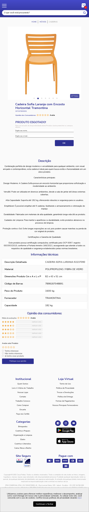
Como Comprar (23, 405)
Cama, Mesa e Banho (22, 448)
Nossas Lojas (22, 392)
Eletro (22, 439)
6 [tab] (53, 98)
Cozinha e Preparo (22, 431)
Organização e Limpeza (22, 435)
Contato (23, 396)
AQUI (80, 498)
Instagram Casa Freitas (66, 423)
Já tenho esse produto (14, 356)
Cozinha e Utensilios (23, 444)
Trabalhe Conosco (22, 401)
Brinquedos (22, 426)
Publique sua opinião (18, 361)
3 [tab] (41, 98)
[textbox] (44, 12)
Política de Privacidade (65, 388)
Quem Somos (22, 384)
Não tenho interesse (13, 353)
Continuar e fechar (44, 504)
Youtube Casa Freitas (73, 423)
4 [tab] (45, 98)
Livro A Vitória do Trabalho (23, 388)
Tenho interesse (12, 351)
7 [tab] (57, 98)
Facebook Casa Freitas (58, 423)
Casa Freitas (44, 5)
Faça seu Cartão (22, 414)
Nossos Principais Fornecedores (65, 405)
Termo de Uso (65, 384)
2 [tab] (38, 98)
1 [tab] (34, 98)
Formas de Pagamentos (65, 401)
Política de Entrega (65, 396)
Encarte (23, 409)
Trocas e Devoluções (65, 392)
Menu (5, 5)
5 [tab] (49, 98)
